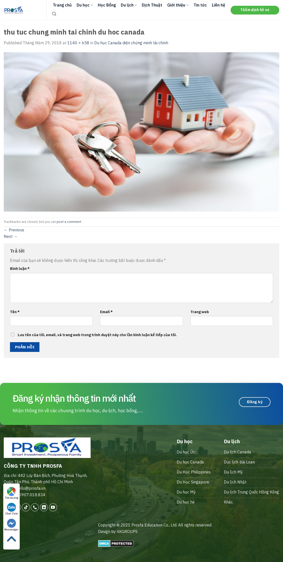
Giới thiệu (177, 5)
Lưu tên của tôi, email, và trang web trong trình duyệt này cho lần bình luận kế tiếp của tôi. (97, 334)
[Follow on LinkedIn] (44, 507)
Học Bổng (107, 5)
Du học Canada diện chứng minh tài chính (131, 42)
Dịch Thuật (152, 5)
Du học (85, 5)
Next (10, 236)
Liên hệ (218, 5)
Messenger (11, 525)
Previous (14, 229)
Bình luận (20, 268)
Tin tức (200, 5)
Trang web (199, 311)
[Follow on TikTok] (26, 507)
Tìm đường (11, 493)
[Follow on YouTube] (53, 507)
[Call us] (35, 507)
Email (106, 311)
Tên (15, 311)
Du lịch (129, 5)
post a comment (69, 222)
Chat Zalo (11, 509)
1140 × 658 (78, 42)
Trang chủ (62, 5)
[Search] (54, 14)
